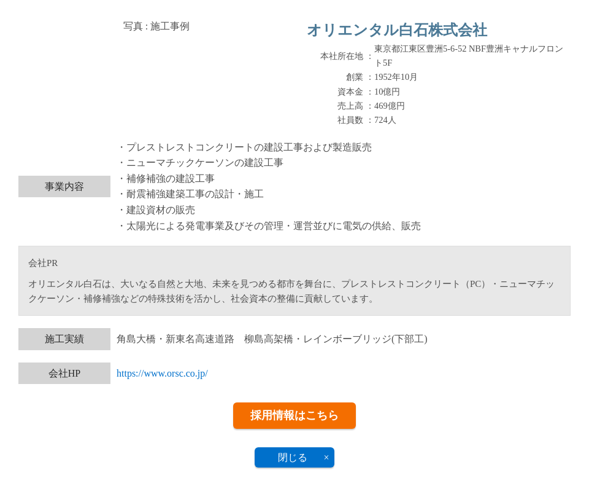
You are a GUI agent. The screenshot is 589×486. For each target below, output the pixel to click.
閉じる (292, 457)
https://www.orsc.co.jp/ (162, 373)
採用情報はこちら (294, 415)
